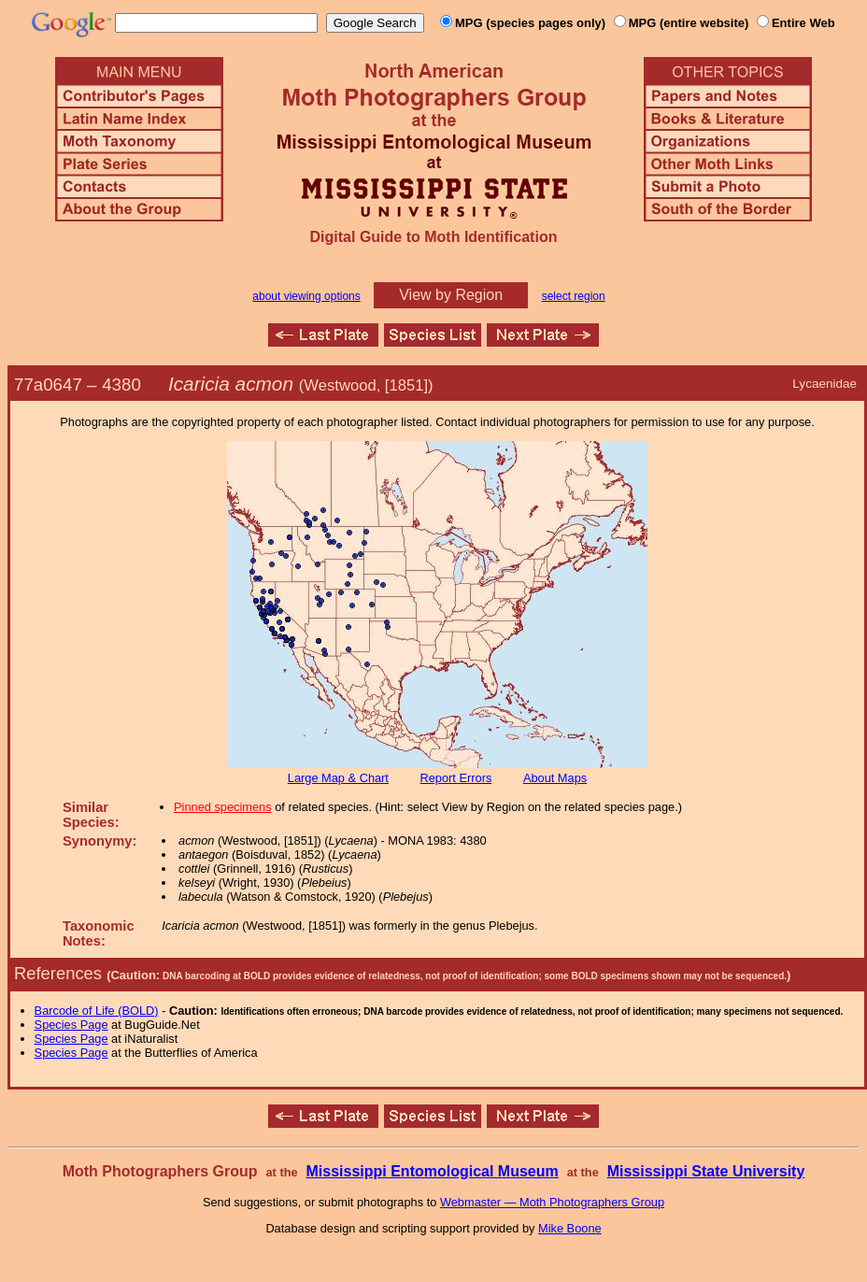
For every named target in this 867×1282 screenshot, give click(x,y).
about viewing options (306, 296)
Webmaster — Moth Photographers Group (552, 1202)
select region (573, 296)
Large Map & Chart (338, 778)
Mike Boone (570, 1228)
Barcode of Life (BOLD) (97, 1011)
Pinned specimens (223, 807)
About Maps (555, 778)
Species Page (71, 1025)
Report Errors (456, 778)
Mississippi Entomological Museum (432, 1171)
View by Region (451, 295)
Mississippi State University (706, 1171)
